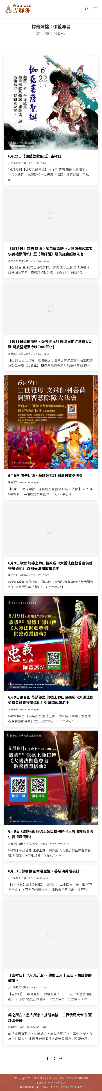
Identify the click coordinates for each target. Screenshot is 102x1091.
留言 (44, 1027)
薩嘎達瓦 (12, 260)
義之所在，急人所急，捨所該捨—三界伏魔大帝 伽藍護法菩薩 (50, 1017)
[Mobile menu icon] (94, 9)
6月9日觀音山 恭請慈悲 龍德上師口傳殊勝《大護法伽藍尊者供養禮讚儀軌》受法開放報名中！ (50, 699)
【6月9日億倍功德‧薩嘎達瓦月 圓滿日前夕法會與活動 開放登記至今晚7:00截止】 (50, 344)
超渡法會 (23, 260)
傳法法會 (12, 575)
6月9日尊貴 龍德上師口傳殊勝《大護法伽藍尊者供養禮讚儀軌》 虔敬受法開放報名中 (50, 565)
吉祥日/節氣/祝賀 (17, 163)
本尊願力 (23, 575)
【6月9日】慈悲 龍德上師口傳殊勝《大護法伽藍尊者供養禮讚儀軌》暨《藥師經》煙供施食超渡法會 (50, 251)
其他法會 (12, 709)
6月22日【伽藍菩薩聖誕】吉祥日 (34, 156)
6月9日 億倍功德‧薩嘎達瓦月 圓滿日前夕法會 (45, 475)
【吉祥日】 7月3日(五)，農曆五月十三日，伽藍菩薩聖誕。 (50, 977)
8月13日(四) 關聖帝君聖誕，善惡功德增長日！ (45, 871)
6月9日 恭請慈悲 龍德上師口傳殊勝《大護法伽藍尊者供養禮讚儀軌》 (50, 834)
